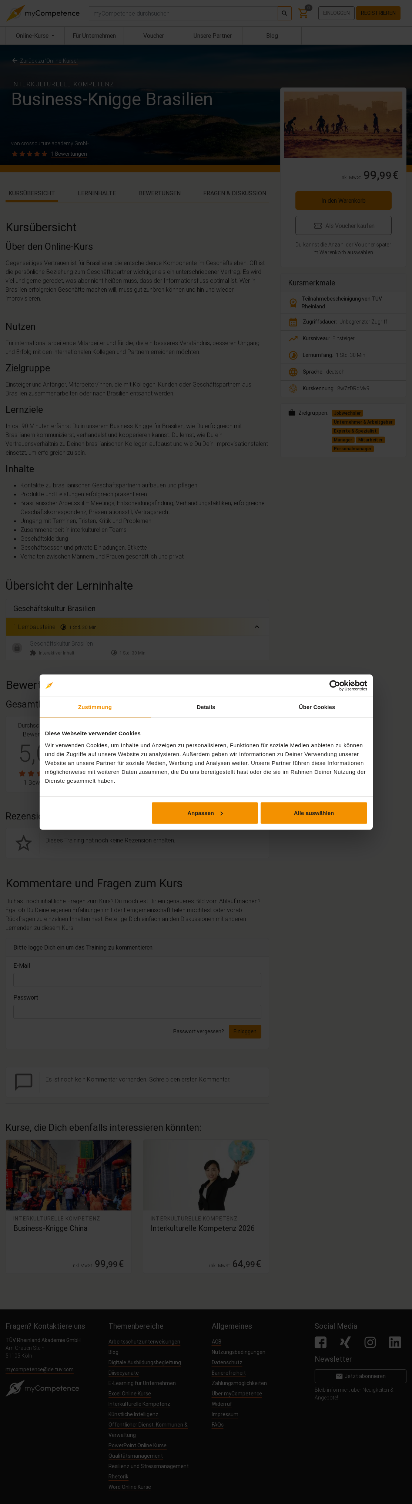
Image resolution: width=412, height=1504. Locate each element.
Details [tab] (206, 707)
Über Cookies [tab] (317, 707)
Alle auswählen (314, 812)
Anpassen (205, 812)
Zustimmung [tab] (95, 707)
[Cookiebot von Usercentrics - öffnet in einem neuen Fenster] (334, 685)
